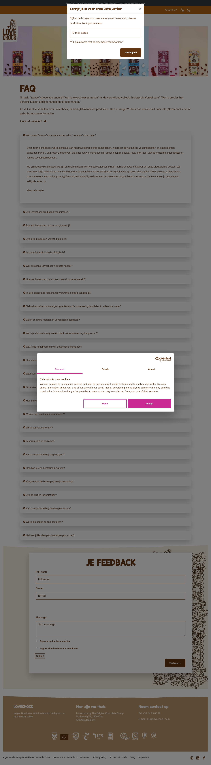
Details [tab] (105, 369)
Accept (149, 403)
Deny (105, 403)
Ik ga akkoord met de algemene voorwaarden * (97, 42)
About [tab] (151, 369)
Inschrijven (131, 52)
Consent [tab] (59, 369)
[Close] (140, 8)
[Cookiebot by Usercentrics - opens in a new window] (157, 359)
